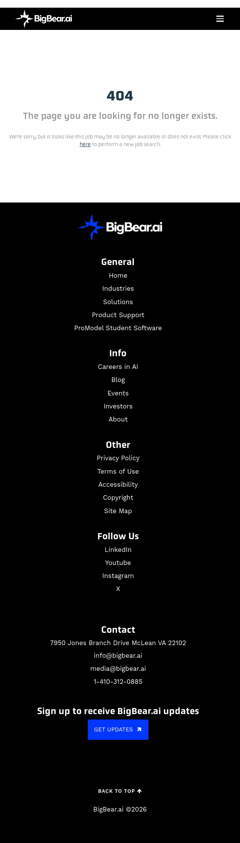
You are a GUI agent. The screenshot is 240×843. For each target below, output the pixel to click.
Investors (118, 406)
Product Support (118, 315)
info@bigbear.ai (118, 655)
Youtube (118, 562)
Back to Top (120, 791)
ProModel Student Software (118, 328)
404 (120, 95)
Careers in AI (118, 366)
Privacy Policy (118, 458)
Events (117, 393)
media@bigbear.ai (118, 668)
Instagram (118, 576)
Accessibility (118, 484)
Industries (118, 288)
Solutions (118, 302)
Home (118, 275)
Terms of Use (118, 471)
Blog (118, 380)
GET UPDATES (118, 730)
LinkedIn (118, 549)
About (118, 419)
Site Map (118, 511)
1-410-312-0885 (118, 681)
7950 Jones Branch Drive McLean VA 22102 (118, 643)
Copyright (118, 497)
